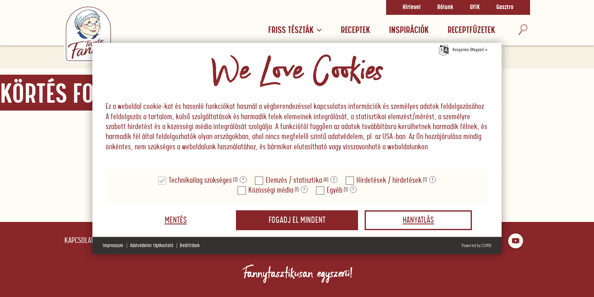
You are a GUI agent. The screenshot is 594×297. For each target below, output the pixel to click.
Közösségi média (270, 190)
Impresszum (113, 246)
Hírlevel (412, 7)
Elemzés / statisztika (294, 180)
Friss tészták (295, 30)
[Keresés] (523, 30)
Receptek (355, 30)
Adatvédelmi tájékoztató (151, 246)
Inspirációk (409, 30)
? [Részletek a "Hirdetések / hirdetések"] (432, 179)
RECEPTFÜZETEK (471, 30)
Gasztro (505, 7)
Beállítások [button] (190, 246)
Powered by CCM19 (476, 245)
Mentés (176, 220)
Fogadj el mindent (297, 220)
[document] (297, 106)
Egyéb (334, 190)
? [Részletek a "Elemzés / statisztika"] (334, 179)
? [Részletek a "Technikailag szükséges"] (243, 179)
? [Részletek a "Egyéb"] (353, 189)
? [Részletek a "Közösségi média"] (304, 189)
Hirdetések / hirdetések (389, 180)
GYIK (475, 7)
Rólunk (445, 7)
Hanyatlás (418, 220)
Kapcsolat (79, 240)
